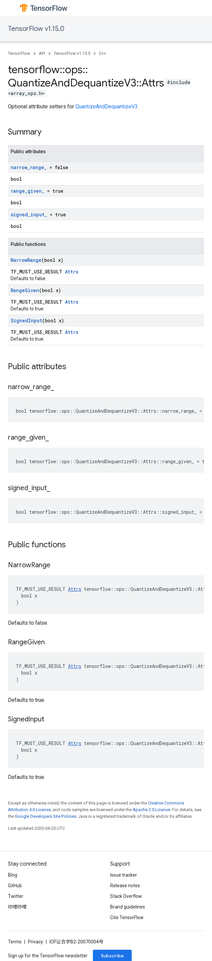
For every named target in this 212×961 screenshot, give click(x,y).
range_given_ (27, 191)
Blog (12, 875)
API (42, 53)
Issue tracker (123, 875)
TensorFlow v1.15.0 (36, 29)
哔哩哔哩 (17, 906)
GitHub (15, 885)
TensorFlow (19, 53)
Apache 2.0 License (151, 809)
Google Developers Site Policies (45, 816)
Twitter (15, 896)
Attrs (71, 271)
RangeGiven (25, 290)
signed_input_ (29, 214)
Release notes (125, 885)
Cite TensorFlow (127, 917)
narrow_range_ (29, 167)
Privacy (35, 941)
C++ (102, 53)
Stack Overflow (126, 896)
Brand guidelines (127, 906)
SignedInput (26, 320)
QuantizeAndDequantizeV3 (106, 106)
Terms (15, 941)
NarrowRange (26, 260)
